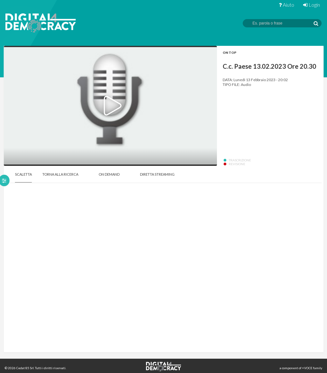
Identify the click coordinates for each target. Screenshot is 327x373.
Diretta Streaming (157, 174)
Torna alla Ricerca (60, 174)
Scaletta (23, 174)
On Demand (109, 174)
